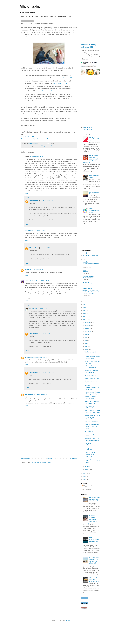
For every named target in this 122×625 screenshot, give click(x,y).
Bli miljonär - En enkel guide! (91, 253)
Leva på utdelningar (62, 16)
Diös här (64, 78)
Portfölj (36, 16)
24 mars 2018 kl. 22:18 (38, 231)
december (88, 322)
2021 (85, 310)
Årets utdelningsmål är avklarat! (94, 210)
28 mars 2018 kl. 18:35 (47, 333)
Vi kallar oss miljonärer (91, 352)
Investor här (57, 83)
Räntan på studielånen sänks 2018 (94, 139)
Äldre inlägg (73, 458)
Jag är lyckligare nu (27, 136)
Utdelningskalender (44, 16)
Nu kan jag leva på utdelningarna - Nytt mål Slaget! (92, 460)
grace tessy (28, 270)
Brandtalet (28, 231)
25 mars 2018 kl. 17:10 (41, 357)
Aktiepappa (85, 282)
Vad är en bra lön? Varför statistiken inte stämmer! (94, 499)
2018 (85, 319)
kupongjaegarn (29, 394)
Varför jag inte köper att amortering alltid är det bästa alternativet (91, 159)
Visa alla (98, 298)
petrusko (85, 262)
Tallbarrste (85, 271)
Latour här (44, 91)
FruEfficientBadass (87, 276)
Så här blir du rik (87, 130)
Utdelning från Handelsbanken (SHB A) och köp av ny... (92, 356)
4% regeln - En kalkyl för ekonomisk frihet (94, 579)
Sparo (84, 270)
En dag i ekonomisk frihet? (92, 378)
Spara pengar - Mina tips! (90, 255)
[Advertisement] (49, 444)
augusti (87, 334)
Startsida (22, 16)
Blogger (68, 621)
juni (86, 340)
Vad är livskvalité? (30, 281)
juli (86, 337)
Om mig (69, 16)
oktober (87, 328)
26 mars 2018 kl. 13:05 (41, 308)
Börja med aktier (29, 16)
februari (87, 466)
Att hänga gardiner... (88, 278)
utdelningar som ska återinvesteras (49, 146)
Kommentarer (87, 489)
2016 (85, 476)
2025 (85, 304)
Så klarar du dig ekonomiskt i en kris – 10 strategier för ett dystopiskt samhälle (90, 292)
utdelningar (36, 146)
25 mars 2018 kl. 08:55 (42, 281)
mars (86, 349)
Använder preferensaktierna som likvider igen (91, 387)
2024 (85, 307)
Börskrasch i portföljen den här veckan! (34, 139)
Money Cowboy (87, 288)
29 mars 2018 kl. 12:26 (40, 394)
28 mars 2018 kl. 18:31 (47, 201)
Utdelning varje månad (91, 422)
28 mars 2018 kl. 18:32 (47, 248)
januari (87, 469)
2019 (85, 316)
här (71, 78)
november (88, 325)
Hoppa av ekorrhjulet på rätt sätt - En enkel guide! (91, 426)
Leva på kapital (88, 431)
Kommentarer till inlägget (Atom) (41, 462)
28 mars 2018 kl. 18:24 (47, 372)
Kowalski (31, 308)
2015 (85, 479)
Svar (28, 197)
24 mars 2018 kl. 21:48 (36, 157)
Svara (26, 193)
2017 (85, 473)
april (86, 346)
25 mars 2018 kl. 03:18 (38, 270)
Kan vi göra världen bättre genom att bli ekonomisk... (92, 417)
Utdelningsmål (53, 16)
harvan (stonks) (29, 357)
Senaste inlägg (25, 458)
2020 (85, 313)
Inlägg (84, 486)
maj (86, 343)
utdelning (29, 146)
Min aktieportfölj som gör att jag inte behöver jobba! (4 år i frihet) (91, 561)
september (88, 331)
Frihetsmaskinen (30, 6)
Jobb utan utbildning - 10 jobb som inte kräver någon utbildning (90, 519)
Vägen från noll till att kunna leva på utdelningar (90, 454)
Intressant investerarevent (89, 284)
